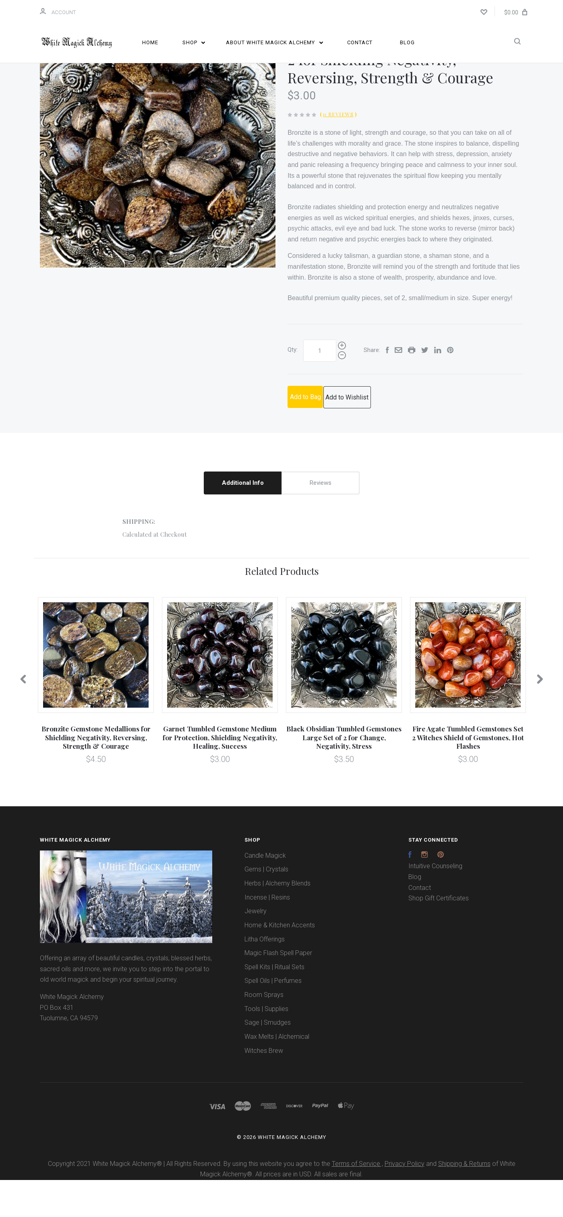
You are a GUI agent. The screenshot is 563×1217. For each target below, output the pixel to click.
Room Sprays (264, 1032)
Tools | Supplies (266, 1046)
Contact (360, 42)
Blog (407, 42)
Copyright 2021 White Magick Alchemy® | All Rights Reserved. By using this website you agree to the (190, 1201)
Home (150, 42)
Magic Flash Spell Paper (278, 990)
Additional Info (243, 520)
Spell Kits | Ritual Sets (274, 1004)
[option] (157, 187)
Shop (193, 42)
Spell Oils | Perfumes (273, 1018)
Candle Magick (265, 892)
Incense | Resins (267, 934)
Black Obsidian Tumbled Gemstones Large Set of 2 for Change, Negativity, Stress (344, 775)
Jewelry (255, 948)
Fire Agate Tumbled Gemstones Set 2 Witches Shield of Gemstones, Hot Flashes (468, 775)
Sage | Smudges (267, 1060)
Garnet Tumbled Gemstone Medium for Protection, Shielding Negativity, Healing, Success (220, 775)
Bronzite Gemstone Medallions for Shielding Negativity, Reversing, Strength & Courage (96, 775)
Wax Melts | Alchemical (276, 1074)
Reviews (320, 520)
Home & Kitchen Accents (279, 962)
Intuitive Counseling (435, 903)
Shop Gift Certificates (438, 935)
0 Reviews (338, 151)
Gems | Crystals (266, 906)
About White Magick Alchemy (274, 42)
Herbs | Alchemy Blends (277, 921)
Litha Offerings (264, 976)
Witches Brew (263, 1087)
